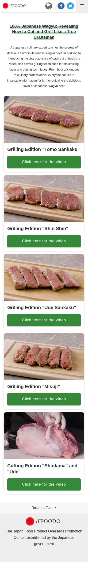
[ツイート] (70, 5)
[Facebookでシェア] (61, 5)
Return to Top (41, 508)
